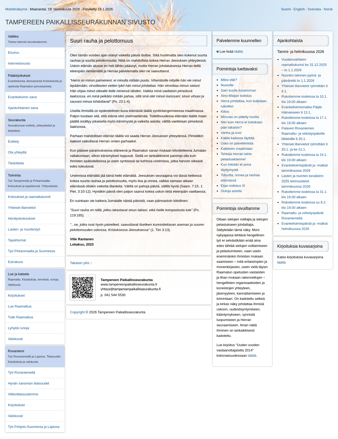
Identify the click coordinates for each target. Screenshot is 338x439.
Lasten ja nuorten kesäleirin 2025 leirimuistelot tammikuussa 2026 (302, 181)
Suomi (286, 9)
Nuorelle (227, 85)
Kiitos (225, 112)
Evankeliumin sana (22, 97)
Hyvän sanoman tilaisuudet (28, 383)
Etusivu (13, 53)
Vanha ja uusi (231, 133)
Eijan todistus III (233, 186)
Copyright (77, 312)
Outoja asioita (231, 191)
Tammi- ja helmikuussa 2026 (300, 51)
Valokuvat (15, 339)
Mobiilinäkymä (16, 9)
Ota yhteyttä (17, 152)
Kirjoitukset (16, 295)
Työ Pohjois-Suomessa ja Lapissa (33, 427)
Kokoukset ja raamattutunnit (29, 197)
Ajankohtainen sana (23, 108)
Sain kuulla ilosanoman (238, 90)
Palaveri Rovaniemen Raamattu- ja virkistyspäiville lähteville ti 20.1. (303, 133)
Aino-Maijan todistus (236, 96)
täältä (238, 51)
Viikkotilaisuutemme (23, 394)
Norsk (328, 9)
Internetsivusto (19, 63)
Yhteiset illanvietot (22, 208)
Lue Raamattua (19, 306)
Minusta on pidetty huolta (240, 117)
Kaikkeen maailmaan (237, 149)
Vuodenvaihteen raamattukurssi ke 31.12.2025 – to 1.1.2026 (304, 64)
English (299, 9)
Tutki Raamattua (20, 317)
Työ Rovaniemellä (21, 372)
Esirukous (15, 262)
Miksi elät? (229, 80)
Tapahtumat (17, 240)
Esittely (13, 141)
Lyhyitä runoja (18, 328)
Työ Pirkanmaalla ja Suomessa (31, 251)
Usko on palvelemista (237, 143)
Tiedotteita (16, 163)
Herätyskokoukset (21, 218)
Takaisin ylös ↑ (81, 263)
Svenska (314, 9)
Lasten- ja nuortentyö (24, 229)
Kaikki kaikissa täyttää (237, 138)
